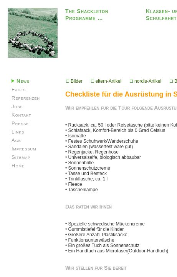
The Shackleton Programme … (86, 14)
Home (18, 166)
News (21, 81)
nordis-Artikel (145, 81)
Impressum (24, 149)
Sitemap (21, 157)
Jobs (17, 106)
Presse (20, 123)
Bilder (74, 81)
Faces (19, 89)
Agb (16, 140)
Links (18, 132)
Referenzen (26, 98)
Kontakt (21, 115)
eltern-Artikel (106, 81)
